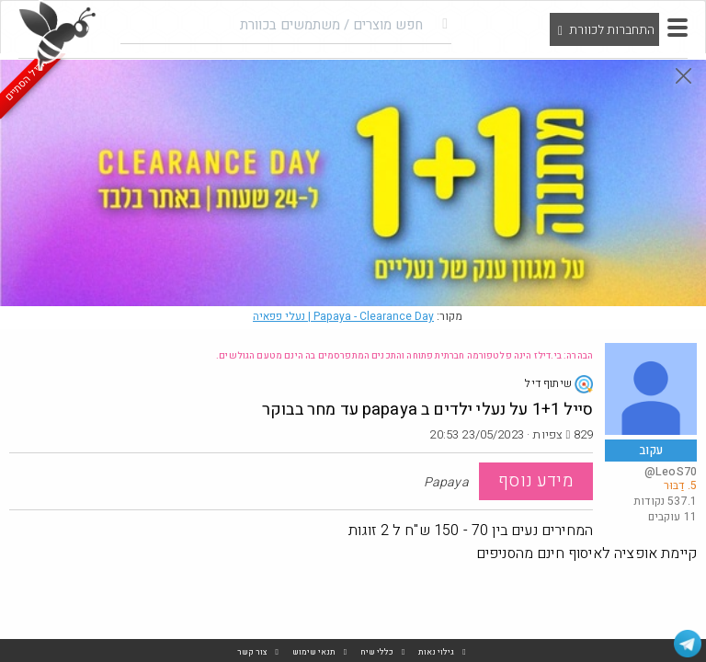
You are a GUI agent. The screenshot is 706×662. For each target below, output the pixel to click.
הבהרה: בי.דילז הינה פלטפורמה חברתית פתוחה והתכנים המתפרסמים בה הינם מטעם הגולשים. (404, 355)
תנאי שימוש (314, 652)
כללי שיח (376, 652)
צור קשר (252, 652)
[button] (677, 27)
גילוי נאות (436, 652)
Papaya (343, 316)
